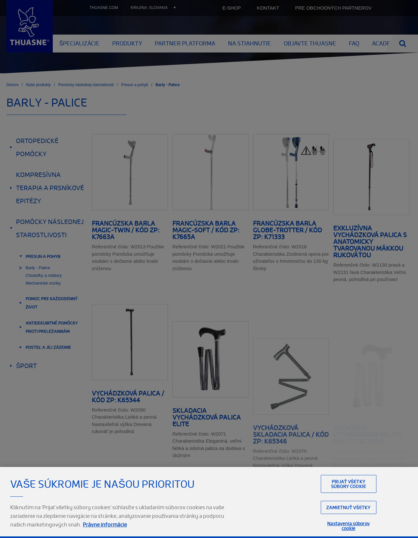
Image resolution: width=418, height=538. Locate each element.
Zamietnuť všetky (348, 521)
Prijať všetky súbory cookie (348, 498)
